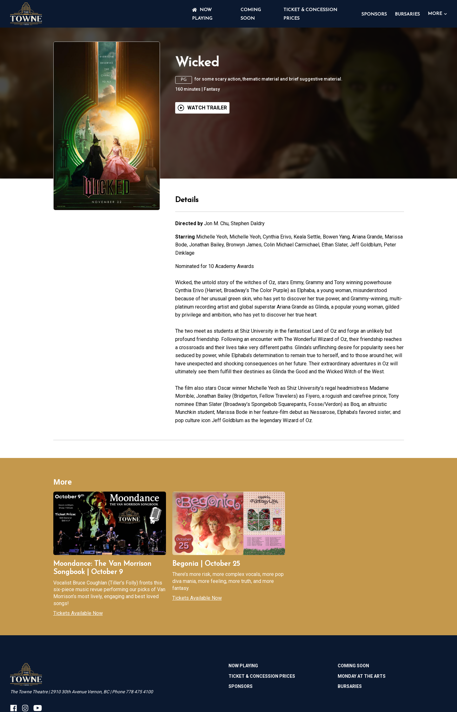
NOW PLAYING (243, 665)
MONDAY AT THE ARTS (362, 676)
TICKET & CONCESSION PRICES (261, 676)
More (437, 13)
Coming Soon (353, 665)
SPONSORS (374, 14)
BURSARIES (407, 14)
